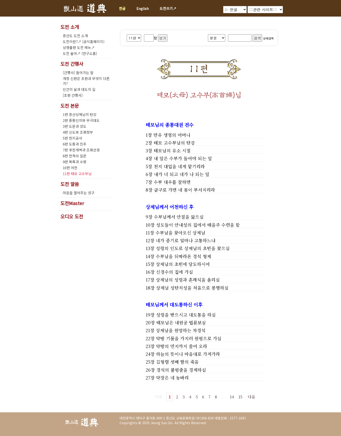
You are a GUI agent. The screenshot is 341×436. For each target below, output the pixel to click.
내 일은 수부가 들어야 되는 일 (183, 158)
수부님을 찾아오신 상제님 (180, 232)
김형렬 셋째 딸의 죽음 (177, 362)
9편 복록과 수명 (74, 161)
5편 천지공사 (72, 138)
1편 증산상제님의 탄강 (79, 114)
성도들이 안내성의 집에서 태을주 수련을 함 (198, 225)
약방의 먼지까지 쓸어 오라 (181, 346)
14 (232, 397)
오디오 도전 (71, 216)
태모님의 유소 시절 (172, 150)
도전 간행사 (71, 64)
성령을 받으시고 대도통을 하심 (186, 315)
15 (240, 397)
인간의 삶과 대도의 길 (79, 89)
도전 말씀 (69, 184)
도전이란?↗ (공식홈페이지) (83, 41)
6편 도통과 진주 (74, 143)
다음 (251, 397)
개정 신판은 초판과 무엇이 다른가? (86, 81)
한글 (122, 8)
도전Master (72, 203)
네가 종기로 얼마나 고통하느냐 (185, 240)
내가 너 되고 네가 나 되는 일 (181, 174)
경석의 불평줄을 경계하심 (181, 370)
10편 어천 (70, 167)
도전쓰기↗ (168, 8)
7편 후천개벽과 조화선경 (81, 149)
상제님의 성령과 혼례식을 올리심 (188, 280)
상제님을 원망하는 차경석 (181, 330)
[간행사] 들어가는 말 (78, 72)
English (142, 8)
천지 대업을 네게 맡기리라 (179, 166)
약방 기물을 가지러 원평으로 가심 (188, 338)
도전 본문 (69, 105)
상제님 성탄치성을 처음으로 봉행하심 (192, 288)
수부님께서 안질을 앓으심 (179, 217)
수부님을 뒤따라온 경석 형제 (183, 256)
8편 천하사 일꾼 (74, 155)
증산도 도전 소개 (75, 35)
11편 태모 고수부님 (77, 173)
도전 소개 (69, 27)
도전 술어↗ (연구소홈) (80, 53)
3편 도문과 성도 (74, 126)
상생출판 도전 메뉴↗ (79, 47)
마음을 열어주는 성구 (78, 192)
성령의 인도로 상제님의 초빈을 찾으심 (193, 248)
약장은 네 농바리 (172, 377)
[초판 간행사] (73, 95)
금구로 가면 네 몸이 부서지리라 (184, 190)
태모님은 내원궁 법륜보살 (181, 322)
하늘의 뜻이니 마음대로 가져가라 (188, 354)
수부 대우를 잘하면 (172, 182)
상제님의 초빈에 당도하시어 (183, 264)
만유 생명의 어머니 (171, 135)
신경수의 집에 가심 (174, 272)
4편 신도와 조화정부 (78, 132)
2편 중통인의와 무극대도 (81, 120)
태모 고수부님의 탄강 (174, 143)
